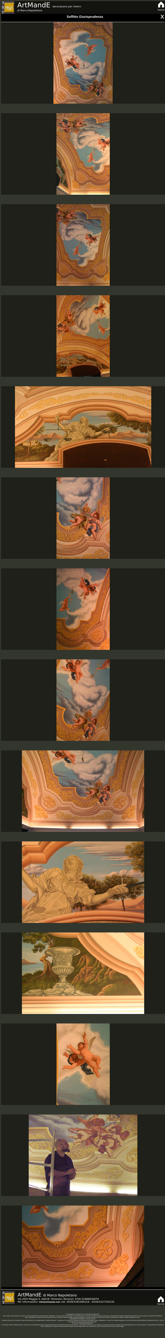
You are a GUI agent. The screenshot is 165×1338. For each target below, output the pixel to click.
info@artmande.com (49, 1302)
